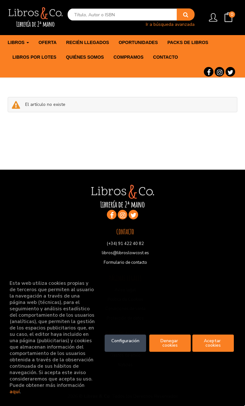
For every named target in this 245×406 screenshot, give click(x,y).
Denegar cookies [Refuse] (169, 343)
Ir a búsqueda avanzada (170, 24)
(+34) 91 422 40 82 (125, 244)
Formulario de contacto (125, 262)
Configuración (125, 341)
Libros (18, 42)
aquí (15, 391)
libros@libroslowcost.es (125, 253)
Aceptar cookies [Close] (213, 343)
